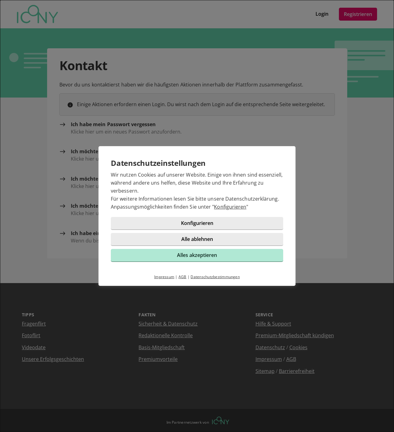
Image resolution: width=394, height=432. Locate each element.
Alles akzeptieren (197, 255)
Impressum (164, 276)
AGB (183, 276)
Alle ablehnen (197, 239)
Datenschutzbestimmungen (215, 276)
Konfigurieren (230, 206)
